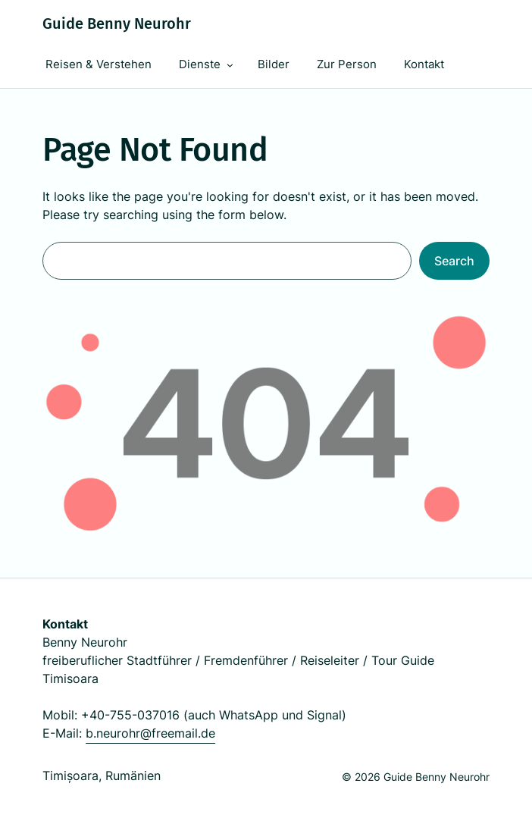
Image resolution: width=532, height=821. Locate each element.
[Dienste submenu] (230, 64)
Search (454, 260)
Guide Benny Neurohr (116, 23)
